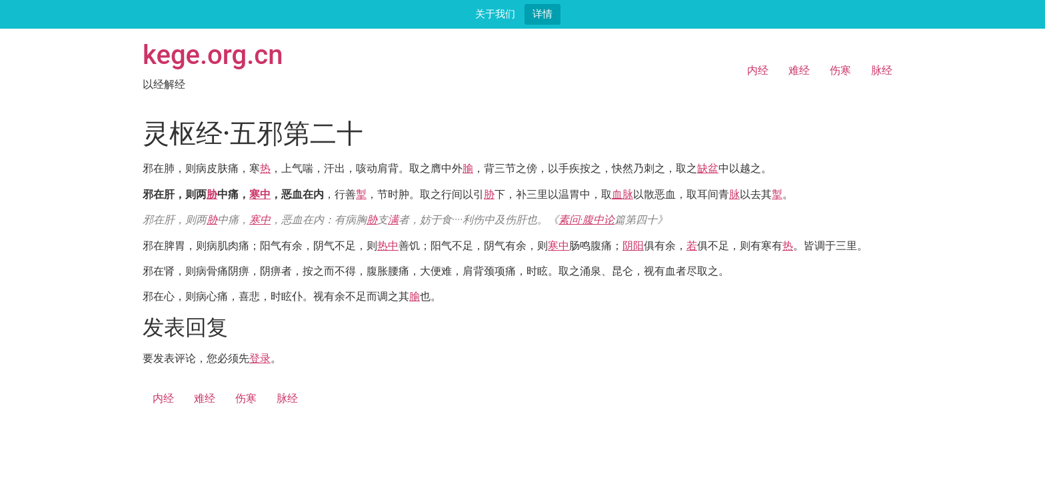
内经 (757, 70)
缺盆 (707, 168)
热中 (388, 245)
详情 (542, 13)
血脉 (622, 194)
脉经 (881, 70)
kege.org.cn (213, 55)
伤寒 (840, 70)
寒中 (260, 194)
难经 (799, 70)
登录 (260, 358)
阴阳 (633, 245)
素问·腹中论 (586, 219)
